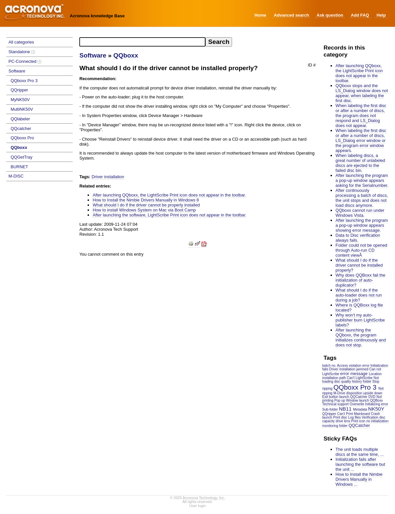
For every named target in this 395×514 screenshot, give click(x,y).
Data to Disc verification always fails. (358, 238)
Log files (354, 417)
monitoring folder (335, 426)
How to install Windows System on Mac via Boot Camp (144, 209)
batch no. (329, 365)
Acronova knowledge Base (97, 15)
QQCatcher (359, 425)
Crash (375, 414)
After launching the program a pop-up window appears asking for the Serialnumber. (362, 180)
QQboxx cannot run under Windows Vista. (360, 213)
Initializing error (376, 404)
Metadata (360, 409)
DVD (372, 397)
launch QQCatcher (353, 397)
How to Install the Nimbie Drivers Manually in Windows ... (359, 479)
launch (327, 417)
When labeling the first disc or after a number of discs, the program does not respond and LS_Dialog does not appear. (361, 115)
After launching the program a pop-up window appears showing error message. (362, 225)
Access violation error (353, 365)
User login (197, 506)
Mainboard (362, 414)
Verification (370, 417)
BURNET (19, 166)
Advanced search (291, 15)
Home (261, 15)
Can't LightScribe (360, 378)
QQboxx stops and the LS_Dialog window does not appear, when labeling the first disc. (362, 93)
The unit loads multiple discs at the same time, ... (360, 452)
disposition (354, 393)
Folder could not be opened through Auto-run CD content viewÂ (361, 250)
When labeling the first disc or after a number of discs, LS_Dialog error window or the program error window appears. (361, 140)
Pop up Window (346, 400)
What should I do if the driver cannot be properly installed (146, 204)
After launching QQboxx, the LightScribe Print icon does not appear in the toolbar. (359, 73)
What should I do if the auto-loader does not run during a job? (359, 295)
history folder (361, 381)
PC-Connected (25, 61)
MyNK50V (20, 99)
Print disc (340, 417)
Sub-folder (330, 409)
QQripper (19, 89)
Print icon (358, 421)
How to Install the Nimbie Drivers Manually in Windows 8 (146, 199)
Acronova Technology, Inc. (204, 498)
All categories (21, 42)
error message (354, 373)
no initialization (377, 421)
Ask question (330, 15)
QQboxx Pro (22, 137)
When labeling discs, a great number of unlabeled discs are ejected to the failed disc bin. (360, 163)
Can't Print (345, 414)
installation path (334, 378)
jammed (362, 369)
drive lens (343, 421)
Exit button (330, 397)
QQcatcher (21, 128)
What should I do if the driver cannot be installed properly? (359, 265)
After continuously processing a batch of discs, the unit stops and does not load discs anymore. (362, 198)
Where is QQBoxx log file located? (359, 308)
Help (381, 15)
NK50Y (376, 409)
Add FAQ (360, 15)
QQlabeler (20, 118)
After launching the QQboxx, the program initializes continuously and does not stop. (361, 337)
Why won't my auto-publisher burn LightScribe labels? (360, 320)
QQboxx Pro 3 (24, 80)
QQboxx (19, 147)
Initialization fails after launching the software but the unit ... (360, 464)
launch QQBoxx (371, 400)
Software (17, 70)
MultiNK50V (22, 109)
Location (375, 374)
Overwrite (357, 404)
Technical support (335, 404)
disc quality (342, 381)
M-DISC (16, 176)
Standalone (22, 51)
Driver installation (342, 369)
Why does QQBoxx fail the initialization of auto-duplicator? (360, 280)
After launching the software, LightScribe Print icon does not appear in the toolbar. (169, 214)
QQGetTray (22, 157)
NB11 (345, 409)
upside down (372, 393)
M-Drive (339, 393)
